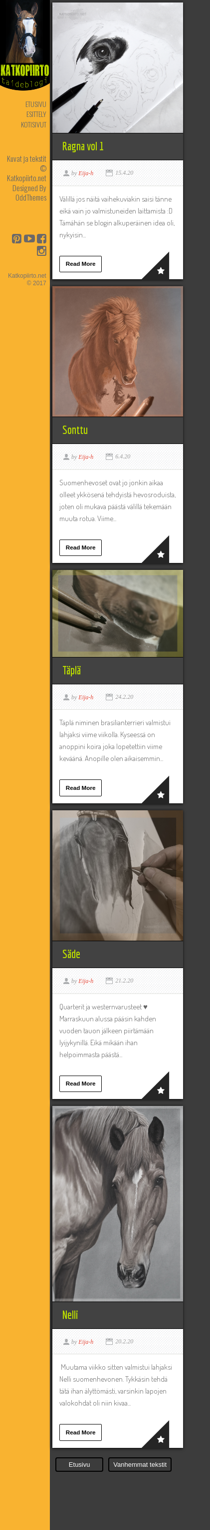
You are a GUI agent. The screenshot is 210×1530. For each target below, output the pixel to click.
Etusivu (35, 104)
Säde (71, 954)
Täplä (71, 670)
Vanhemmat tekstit (140, 1464)
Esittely (36, 114)
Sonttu (75, 430)
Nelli (70, 1314)
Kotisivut (33, 124)
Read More (81, 263)
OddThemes (30, 197)
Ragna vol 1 (83, 146)
